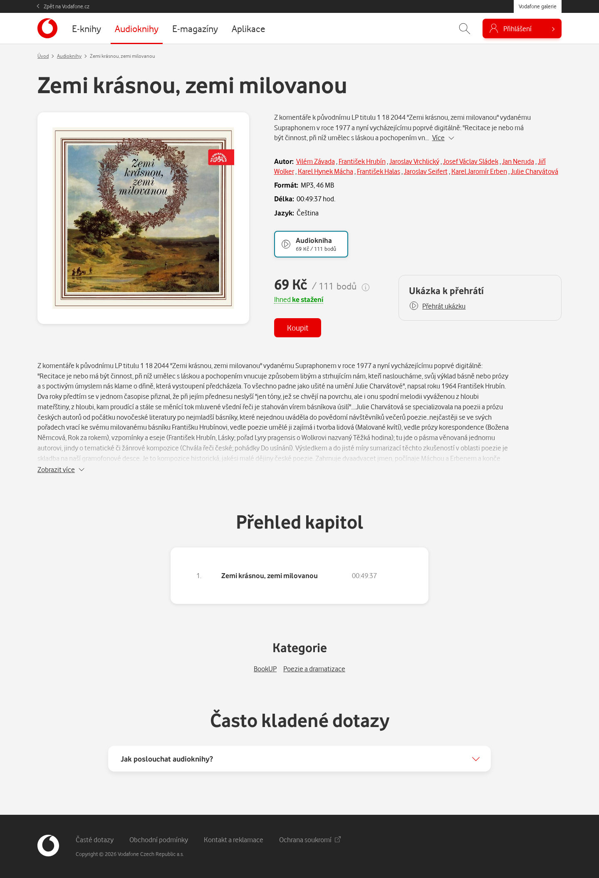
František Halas (378, 171)
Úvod (43, 56)
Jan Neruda (518, 161)
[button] (437, 306)
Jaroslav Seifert (426, 171)
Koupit (297, 327)
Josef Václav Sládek (470, 161)
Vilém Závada (315, 161)
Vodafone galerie (538, 6)
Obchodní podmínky (158, 839)
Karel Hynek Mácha (325, 171)
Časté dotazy (95, 839)
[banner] (47, 28)
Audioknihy (69, 56)
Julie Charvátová (534, 171)
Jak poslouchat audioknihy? (167, 758)
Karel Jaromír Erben (479, 171)
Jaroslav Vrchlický (414, 161)
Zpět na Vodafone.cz (66, 6)
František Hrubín (362, 161)
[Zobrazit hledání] (465, 28)
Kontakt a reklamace (233, 839)
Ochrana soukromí (310, 839)
